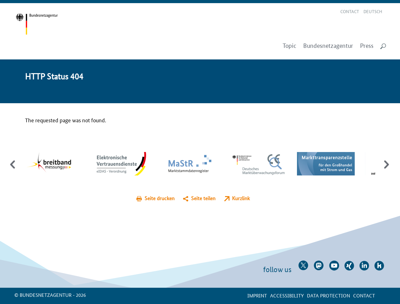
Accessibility (287, 295)
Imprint (257, 295)
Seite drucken (160, 198)
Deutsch (372, 11)
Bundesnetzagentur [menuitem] (328, 45)
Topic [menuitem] (289, 45)
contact (364, 295)
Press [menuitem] (366, 45)
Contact (349, 11)
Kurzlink (241, 198)
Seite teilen (203, 198)
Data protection (328, 295)
